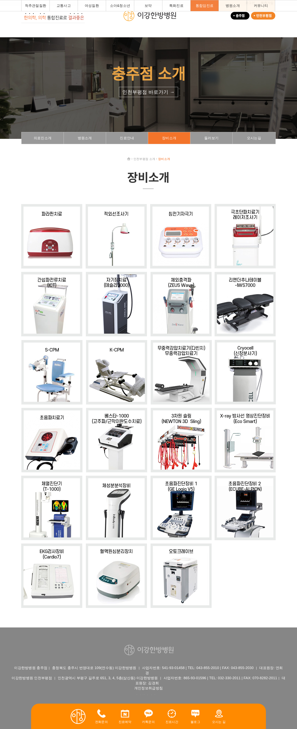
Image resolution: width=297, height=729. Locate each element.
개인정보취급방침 (148, 688)
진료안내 (127, 138)
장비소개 (169, 138)
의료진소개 (43, 138)
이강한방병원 (149, 15)
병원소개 (85, 138)
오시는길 (254, 138)
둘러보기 (211, 138)
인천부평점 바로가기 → (148, 92)
